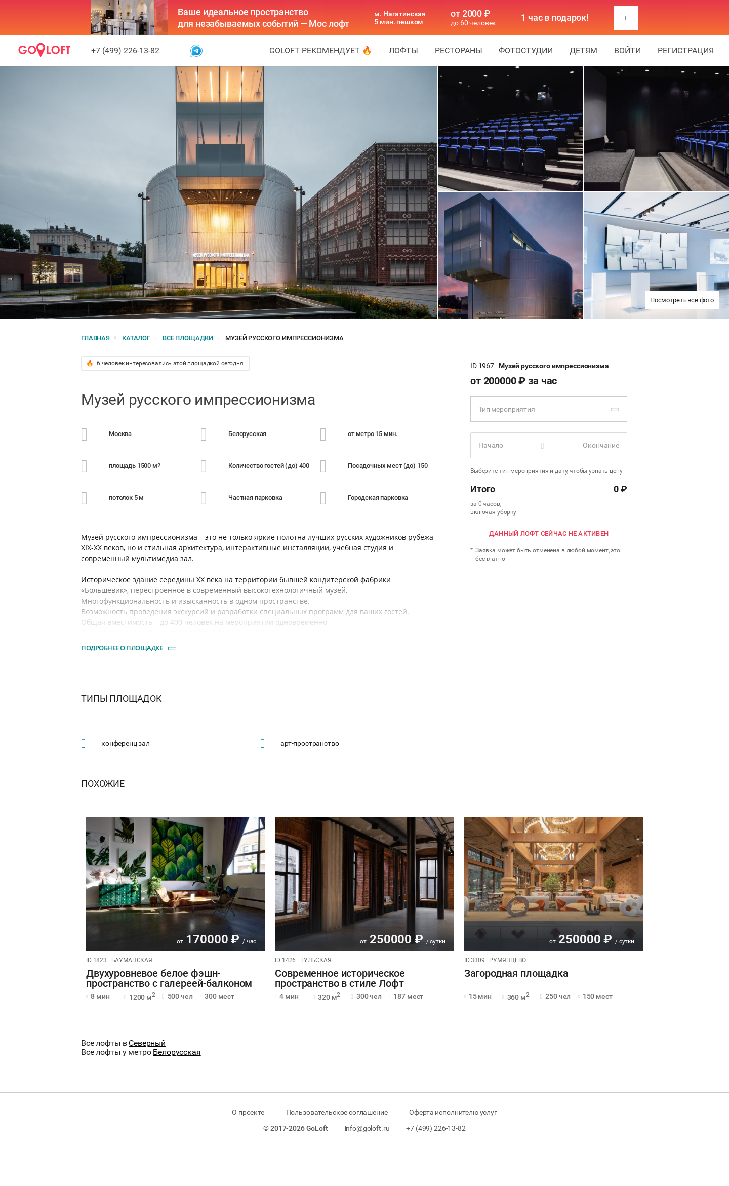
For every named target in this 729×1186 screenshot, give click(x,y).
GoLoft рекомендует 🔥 (320, 50)
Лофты (403, 50)
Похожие (103, 784)
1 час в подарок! (555, 18)
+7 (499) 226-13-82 (125, 50)
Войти (627, 50)
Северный (147, 1043)
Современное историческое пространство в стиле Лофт (339, 979)
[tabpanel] (175, 884)
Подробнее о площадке (122, 647)
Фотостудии (526, 50)
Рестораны (458, 50)
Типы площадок (121, 699)
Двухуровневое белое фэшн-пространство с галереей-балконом (169, 979)
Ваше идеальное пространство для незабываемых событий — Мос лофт (263, 18)
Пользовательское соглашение (337, 1112)
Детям (583, 50)
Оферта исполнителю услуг (453, 1112)
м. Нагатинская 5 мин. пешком (400, 18)
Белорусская (176, 1052)
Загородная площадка (516, 973)
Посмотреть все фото (682, 300)
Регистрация (686, 50)
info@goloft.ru (367, 1128)
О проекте (248, 1112)
